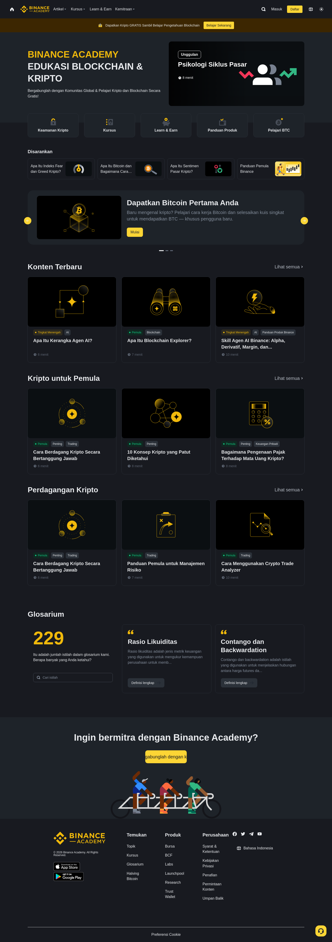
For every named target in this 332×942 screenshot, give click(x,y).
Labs (169, 864)
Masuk (276, 9)
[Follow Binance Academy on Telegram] (251, 834)
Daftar (294, 9)
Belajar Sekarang (218, 25)
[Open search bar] (262, 9)
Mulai (134, 232)
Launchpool (174, 873)
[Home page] (35, 9)
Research (173, 882)
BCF (168, 855)
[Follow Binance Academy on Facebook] (234, 834)
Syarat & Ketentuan (211, 849)
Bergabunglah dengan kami (166, 756)
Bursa (170, 846)
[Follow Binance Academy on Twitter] (243, 834)
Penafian (210, 875)
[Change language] (310, 9)
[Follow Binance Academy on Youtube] (259, 833)
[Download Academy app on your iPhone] (66, 867)
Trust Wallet (170, 894)
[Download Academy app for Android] (68, 877)
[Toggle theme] (321, 9)
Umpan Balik (213, 898)
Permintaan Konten (212, 886)
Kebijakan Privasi (211, 863)
